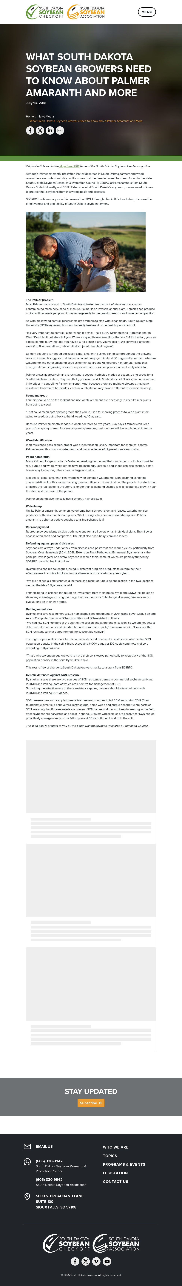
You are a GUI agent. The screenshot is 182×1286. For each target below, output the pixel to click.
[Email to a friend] (60, 130)
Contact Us (115, 1181)
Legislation (115, 1173)
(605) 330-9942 (49, 1161)
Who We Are (116, 1147)
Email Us (44, 1146)
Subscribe (88, 1103)
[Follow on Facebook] (75, 1261)
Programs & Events (124, 1164)
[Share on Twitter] (40, 130)
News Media (46, 116)
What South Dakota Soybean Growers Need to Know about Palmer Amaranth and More (86, 121)
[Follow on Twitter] (85, 1261)
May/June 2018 (69, 166)
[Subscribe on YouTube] (107, 1261)
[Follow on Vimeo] (96, 1261)
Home (30, 116)
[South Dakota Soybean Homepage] (65, 12)
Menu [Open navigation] (146, 12)
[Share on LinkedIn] (50, 130)
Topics (110, 1156)
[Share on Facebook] (30, 130)
